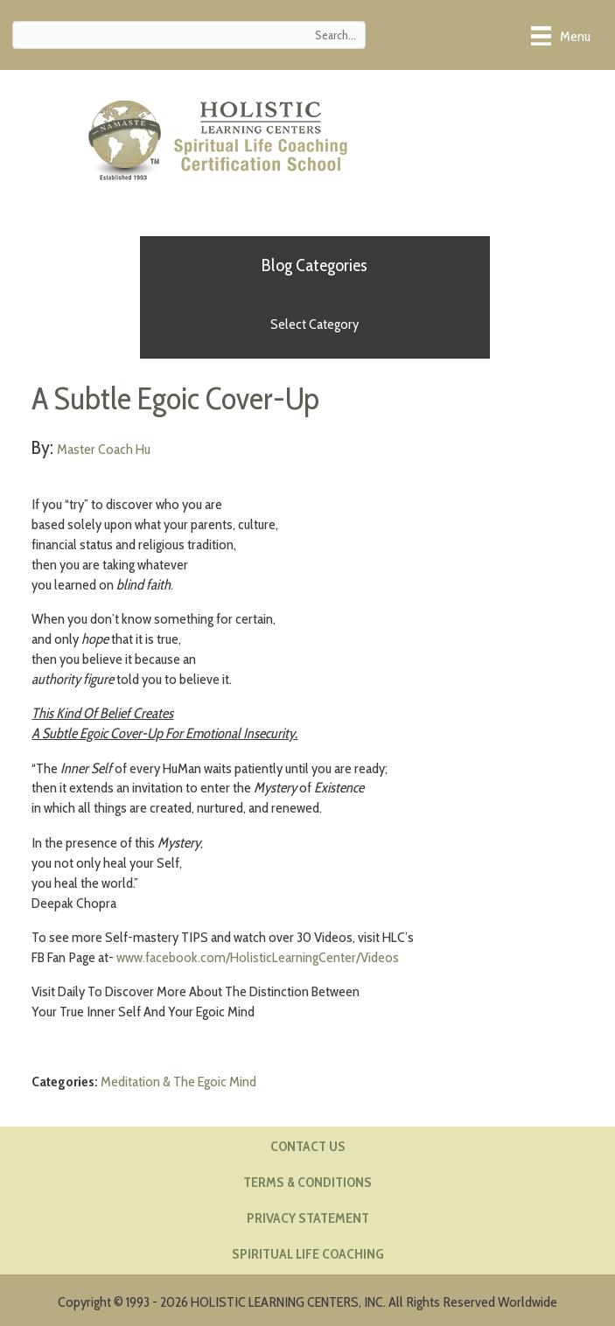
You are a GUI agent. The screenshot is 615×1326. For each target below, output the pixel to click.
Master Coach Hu (103, 448)
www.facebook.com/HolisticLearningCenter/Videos (257, 957)
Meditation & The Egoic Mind (178, 1081)
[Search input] (188, 35)
